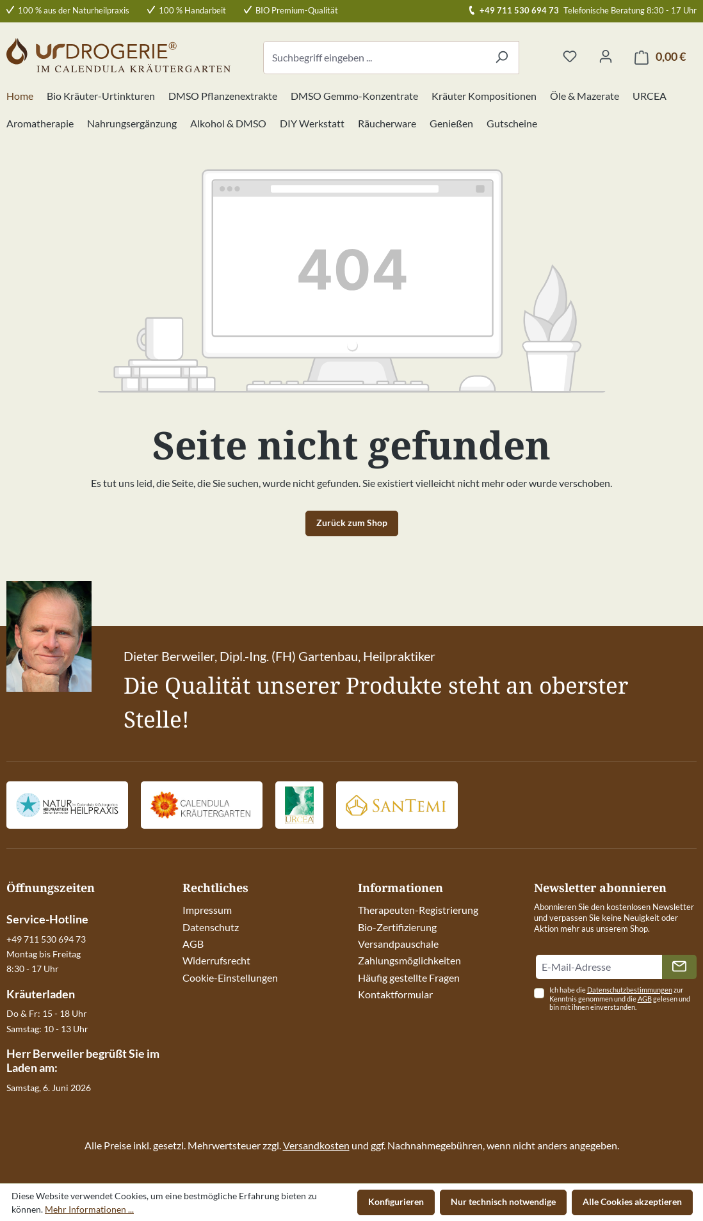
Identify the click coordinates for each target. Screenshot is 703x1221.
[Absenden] (679, 967)
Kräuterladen (40, 994)
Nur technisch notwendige (503, 1201)
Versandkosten (316, 1145)
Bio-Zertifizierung (397, 927)
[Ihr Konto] (606, 57)
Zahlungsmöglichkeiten (409, 960)
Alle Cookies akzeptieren (632, 1201)
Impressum (207, 910)
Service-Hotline (47, 919)
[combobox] (374, 57)
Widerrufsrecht (216, 960)
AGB (193, 944)
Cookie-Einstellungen (230, 977)
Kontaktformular (395, 994)
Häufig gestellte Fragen (409, 977)
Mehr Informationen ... (89, 1209)
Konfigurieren (396, 1201)
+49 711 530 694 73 (519, 10)
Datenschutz (210, 927)
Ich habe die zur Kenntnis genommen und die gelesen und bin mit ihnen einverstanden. (619, 999)
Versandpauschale (398, 944)
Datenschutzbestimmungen (629, 990)
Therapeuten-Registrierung (418, 910)
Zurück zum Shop (351, 522)
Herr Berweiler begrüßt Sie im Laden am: (82, 1060)
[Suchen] (501, 57)
